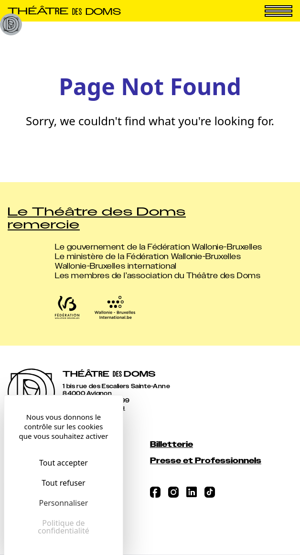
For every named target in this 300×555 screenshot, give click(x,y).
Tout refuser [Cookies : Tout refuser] (63, 483)
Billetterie (171, 444)
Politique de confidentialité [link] (63, 527)
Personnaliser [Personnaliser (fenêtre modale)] (63, 503)
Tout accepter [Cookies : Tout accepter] (63, 462)
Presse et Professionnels (205, 460)
